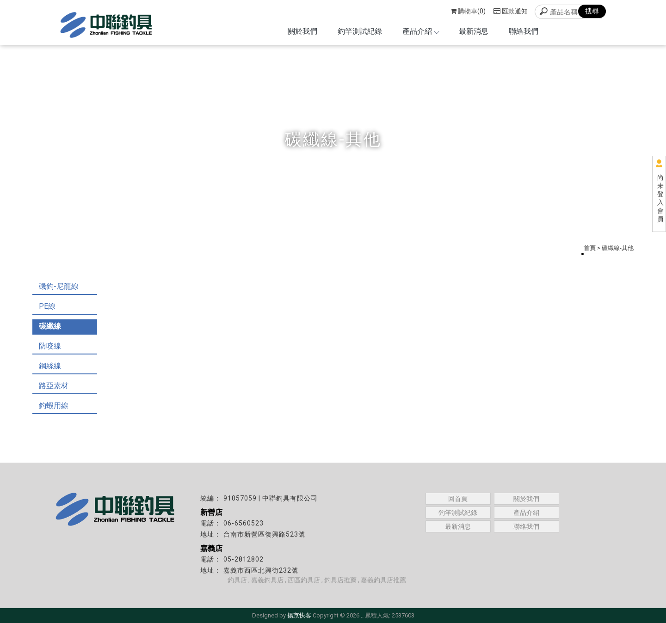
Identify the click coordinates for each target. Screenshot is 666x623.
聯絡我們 (523, 31)
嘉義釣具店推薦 (383, 580)
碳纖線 (50, 326)
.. (362, 615)
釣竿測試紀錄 (360, 31)
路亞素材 (53, 385)
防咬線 (50, 346)
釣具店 (237, 580)
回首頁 (458, 498)
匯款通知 (510, 11)
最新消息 (473, 31)
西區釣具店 (304, 580)
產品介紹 (420, 31)
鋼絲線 (50, 365)
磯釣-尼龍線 (59, 286)
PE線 (47, 306)
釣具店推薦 (340, 580)
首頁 (590, 247)
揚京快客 (299, 615)
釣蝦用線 (53, 405)
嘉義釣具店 (267, 580)
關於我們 (302, 31)
